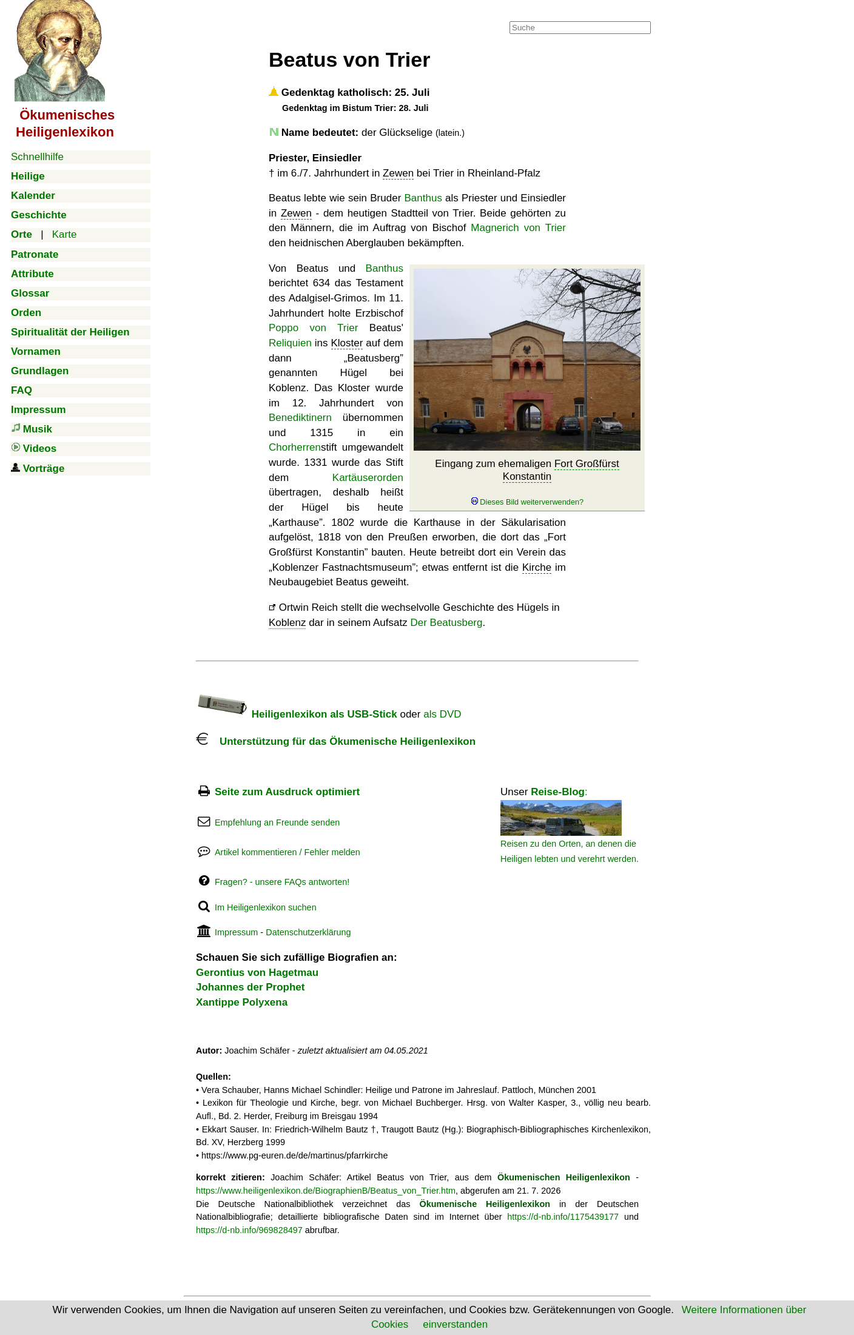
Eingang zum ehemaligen (527, 482)
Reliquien (290, 343)
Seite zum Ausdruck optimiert (287, 792)
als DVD (442, 714)
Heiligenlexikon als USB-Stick (296, 714)
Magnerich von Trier (518, 228)
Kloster (347, 343)
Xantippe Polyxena (241, 1002)
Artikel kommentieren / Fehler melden (287, 852)
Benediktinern (300, 417)
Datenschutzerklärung (308, 932)
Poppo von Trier (313, 328)
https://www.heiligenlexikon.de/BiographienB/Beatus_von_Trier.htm (326, 1190)
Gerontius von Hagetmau (257, 972)
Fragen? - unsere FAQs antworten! (282, 882)
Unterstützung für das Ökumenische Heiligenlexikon (336, 741)
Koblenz (287, 622)
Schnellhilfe (37, 157)
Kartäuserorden (367, 477)
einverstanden (455, 1324)
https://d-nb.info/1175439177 (563, 1217)
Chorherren (295, 447)
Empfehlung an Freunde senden (277, 822)
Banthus (423, 198)
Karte (64, 234)
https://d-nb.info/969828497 (249, 1230)
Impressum (236, 932)
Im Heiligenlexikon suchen (266, 907)
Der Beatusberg (446, 622)
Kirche (536, 567)
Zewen (398, 173)
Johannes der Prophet (250, 987)
